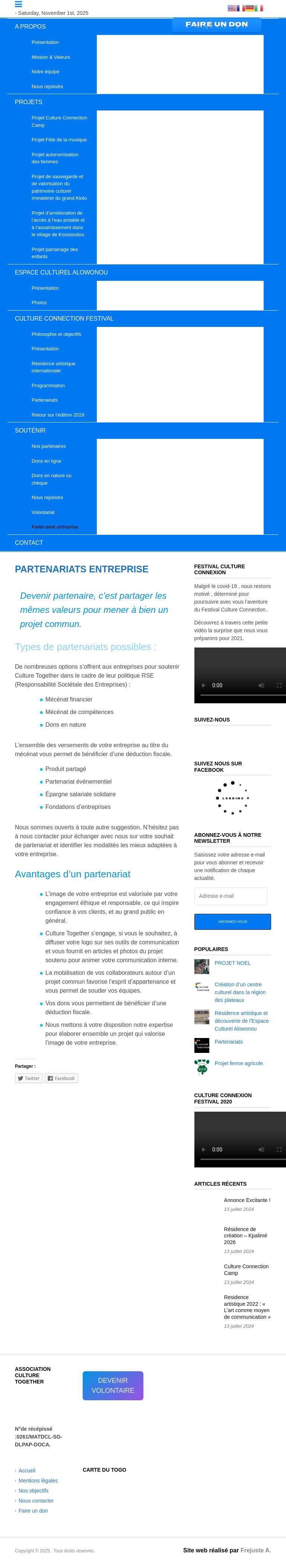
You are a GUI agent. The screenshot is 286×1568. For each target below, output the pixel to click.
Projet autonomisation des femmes (55, 158)
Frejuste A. (256, 1550)
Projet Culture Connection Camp (59, 121)
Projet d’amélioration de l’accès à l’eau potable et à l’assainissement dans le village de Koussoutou (58, 224)
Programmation (48, 385)
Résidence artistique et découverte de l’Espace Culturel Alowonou (242, 1021)
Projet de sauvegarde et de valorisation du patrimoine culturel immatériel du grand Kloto (59, 187)
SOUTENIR (30, 430)
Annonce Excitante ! (247, 1200)
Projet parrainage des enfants (55, 253)
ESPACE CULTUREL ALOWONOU (61, 272)
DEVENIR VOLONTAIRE (113, 1385)
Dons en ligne (46, 461)
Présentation (45, 42)
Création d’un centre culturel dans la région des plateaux (240, 992)
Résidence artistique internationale (54, 367)
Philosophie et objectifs (56, 334)
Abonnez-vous (232, 921)
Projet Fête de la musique (59, 139)
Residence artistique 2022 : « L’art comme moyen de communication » (247, 1307)
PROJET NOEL (233, 963)
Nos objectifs (33, 1491)
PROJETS (28, 102)
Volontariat (43, 512)
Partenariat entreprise (55, 527)
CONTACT (29, 543)
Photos (39, 302)
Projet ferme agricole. (239, 1063)
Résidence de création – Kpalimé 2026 (245, 1235)
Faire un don (33, 1511)
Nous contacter (36, 1501)
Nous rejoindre (47, 86)
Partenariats (45, 400)
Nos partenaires (49, 446)
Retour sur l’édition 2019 (58, 415)
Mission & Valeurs (51, 57)
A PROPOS (30, 26)
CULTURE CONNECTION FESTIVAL (64, 318)
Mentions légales (38, 1481)
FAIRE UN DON (216, 25)
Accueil (27, 1471)
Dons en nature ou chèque (52, 479)
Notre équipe (45, 71)
